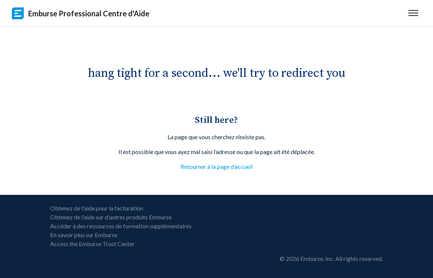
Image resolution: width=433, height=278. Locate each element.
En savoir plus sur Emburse (83, 234)
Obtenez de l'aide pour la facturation (96, 208)
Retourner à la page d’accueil (216, 166)
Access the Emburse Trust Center (92, 243)
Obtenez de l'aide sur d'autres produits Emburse (111, 216)
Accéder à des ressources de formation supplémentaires (121, 225)
